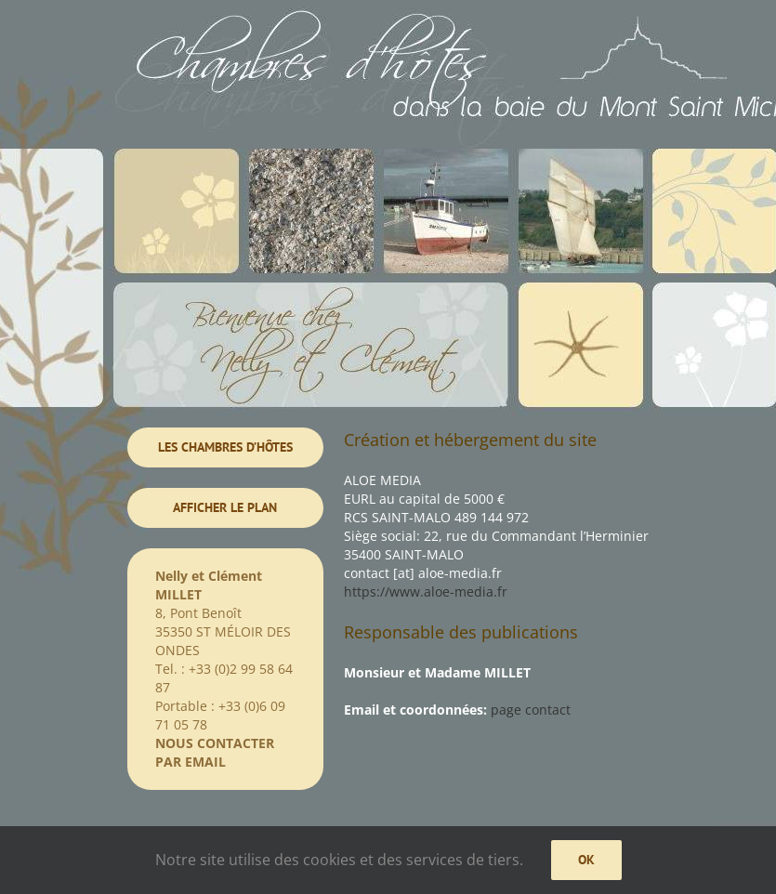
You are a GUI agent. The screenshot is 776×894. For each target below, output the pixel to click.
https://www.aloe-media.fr (425, 591)
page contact (531, 709)
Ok (586, 859)
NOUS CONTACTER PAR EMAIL (214, 752)
